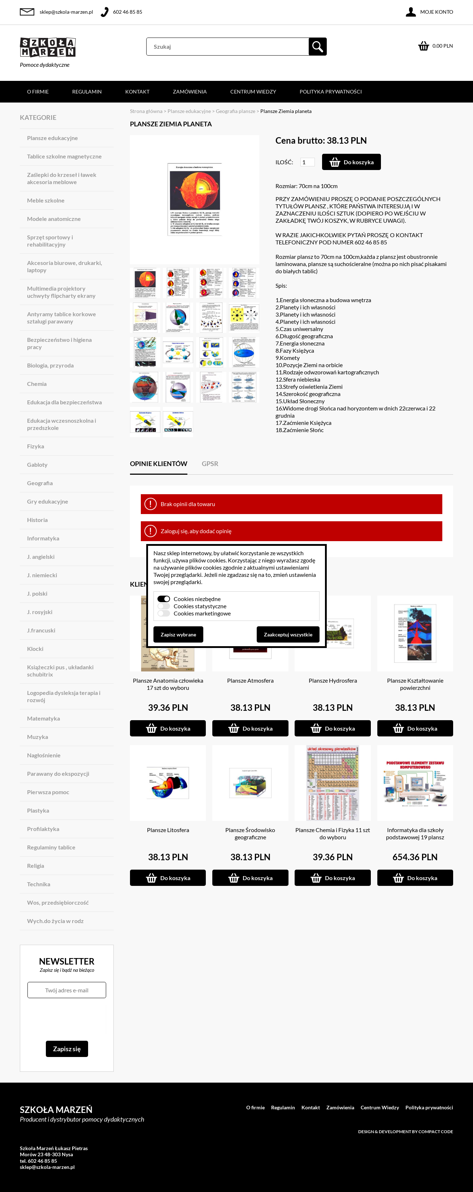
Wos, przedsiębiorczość (58, 902)
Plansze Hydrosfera (333, 680)
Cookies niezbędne (197, 598)
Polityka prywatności (331, 91)
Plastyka (38, 810)
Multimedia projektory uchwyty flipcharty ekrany (61, 292)
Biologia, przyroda (50, 365)
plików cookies (207, 560)
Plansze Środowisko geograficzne (250, 833)
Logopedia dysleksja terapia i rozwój (63, 696)
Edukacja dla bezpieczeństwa (64, 402)
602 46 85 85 (127, 12)
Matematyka (43, 718)
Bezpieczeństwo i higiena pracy (59, 343)
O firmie (38, 91)
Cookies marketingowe (202, 613)
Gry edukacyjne (47, 501)
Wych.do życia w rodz (55, 920)
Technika (38, 883)
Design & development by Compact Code (405, 1131)
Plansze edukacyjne (52, 137)
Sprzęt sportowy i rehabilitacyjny (50, 241)
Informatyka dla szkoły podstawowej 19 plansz (415, 833)
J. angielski (41, 556)
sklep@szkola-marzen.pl (66, 12)
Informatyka (43, 538)
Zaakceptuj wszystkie (288, 634)
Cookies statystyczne (200, 605)
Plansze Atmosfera (250, 680)
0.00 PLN (443, 46)
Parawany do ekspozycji (58, 773)
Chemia (37, 383)
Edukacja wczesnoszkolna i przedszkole (61, 424)
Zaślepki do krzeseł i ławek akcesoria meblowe (61, 178)
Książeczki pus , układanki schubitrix (60, 671)
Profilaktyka (43, 828)
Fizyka (35, 446)
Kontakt (137, 91)
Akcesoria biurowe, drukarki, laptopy (64, 266)
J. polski (37, 593)
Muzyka (37, 736)
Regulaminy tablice (51, 847)
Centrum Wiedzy (253, 91)
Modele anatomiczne (54, 218)
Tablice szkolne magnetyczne (64, 156)
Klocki (35, 648)
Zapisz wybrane (178, 634)
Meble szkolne (46, 200)
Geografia (40, 482)
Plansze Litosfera (168, 829)
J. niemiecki (42, 574)
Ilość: (284, 161)
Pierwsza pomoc (48, 791)
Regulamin (87, 91)
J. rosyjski (39, 611)
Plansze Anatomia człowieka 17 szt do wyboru (168, 684)
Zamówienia (190, 91)
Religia (35, 865)
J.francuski (41, 630)
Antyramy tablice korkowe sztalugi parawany (61, 317)
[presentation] (66, 1019)
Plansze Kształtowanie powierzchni (415, 684)
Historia (37, 519)
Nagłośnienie (44, 755)
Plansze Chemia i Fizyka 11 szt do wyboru (332, 833)
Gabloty (37, 464)
